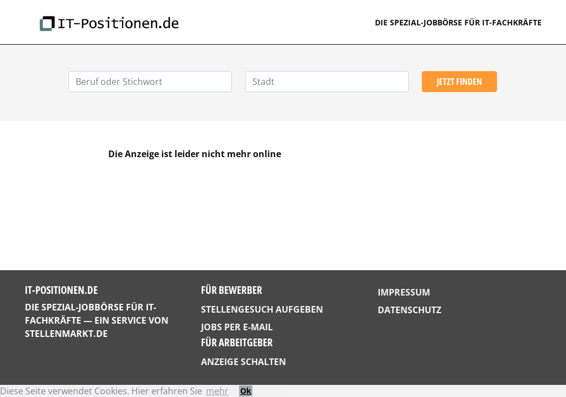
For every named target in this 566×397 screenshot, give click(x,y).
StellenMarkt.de (66, 334)
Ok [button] (245, 390)
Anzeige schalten (243, 362)
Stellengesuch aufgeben (262, 309)
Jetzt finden (459, 82)
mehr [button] (217, 391)
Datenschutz (409, 310)
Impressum (404, 292)
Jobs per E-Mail (237, 327)
